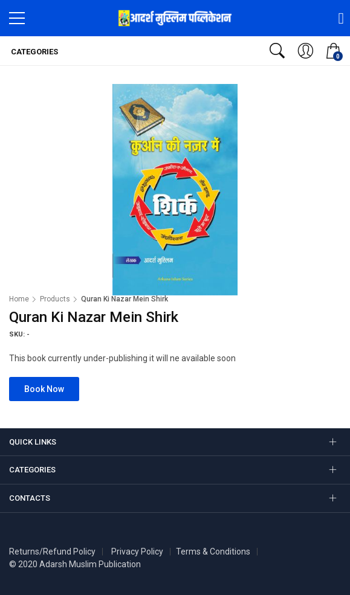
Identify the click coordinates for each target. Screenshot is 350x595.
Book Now (44, 389)
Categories (33, 51)
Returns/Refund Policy (52, 551)
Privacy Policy (137, 551)
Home (19, 299)
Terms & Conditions (213, 551)
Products (55, 299)
